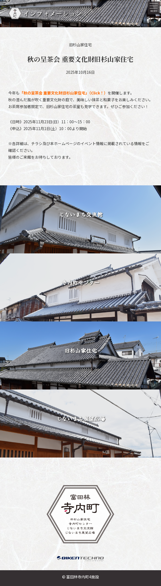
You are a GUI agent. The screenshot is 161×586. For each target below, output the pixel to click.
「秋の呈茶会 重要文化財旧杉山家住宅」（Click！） (64, 93)
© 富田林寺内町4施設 (80, 576)
